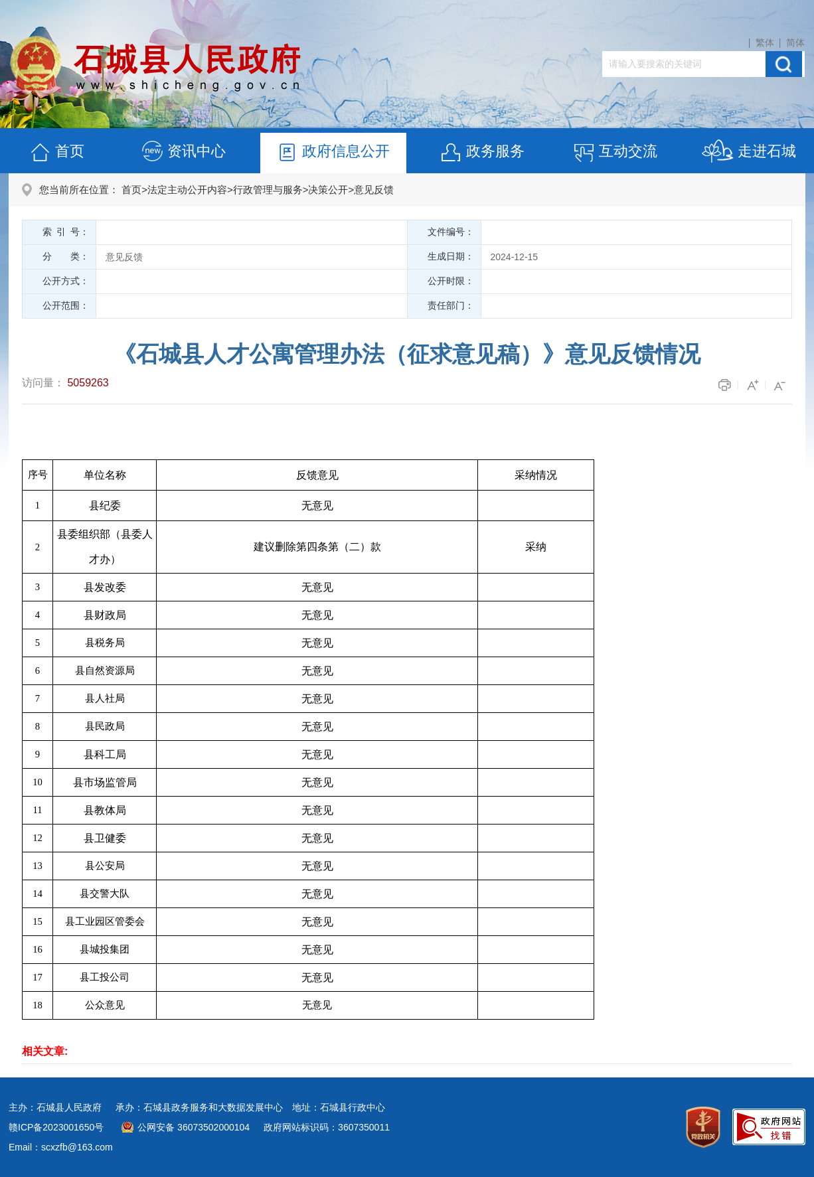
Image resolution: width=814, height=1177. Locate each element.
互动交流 (614, 153)
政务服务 (482, 153)
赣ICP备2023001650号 (56, 1127)
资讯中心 (183, 153)
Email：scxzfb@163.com (61, 1147)
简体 (795, 42)
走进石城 (748, 153)
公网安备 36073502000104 (193, 1127)
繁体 (765, 42)
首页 (56, 153)
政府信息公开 (333, 153)
